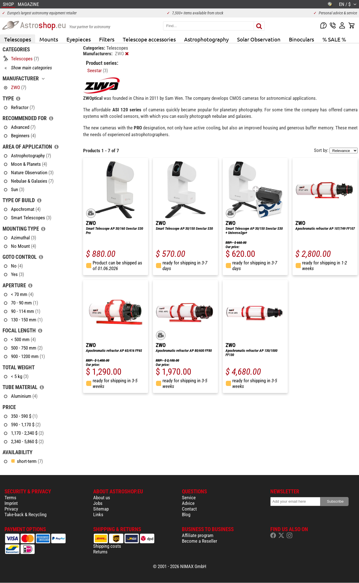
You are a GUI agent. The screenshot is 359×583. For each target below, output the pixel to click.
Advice (188, 503)
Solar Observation (258, 39)
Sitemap (101, 509)
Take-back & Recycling (25, 514)
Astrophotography (206, 39)
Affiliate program (197, 535)
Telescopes (17, 39)
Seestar (97, 70)
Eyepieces (78, 39)
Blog (186, 514)
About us (101, 497)
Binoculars (301, 39)
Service (189, 497)
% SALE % (334, 39)
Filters (106, 39)
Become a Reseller (199, 541)
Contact (189, 509)
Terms (10, 497)
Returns (100, 552)
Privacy (11, 509)
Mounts (48, 39)
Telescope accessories (149, 39)
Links (98, 514)
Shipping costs (107, 546)
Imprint (11, 503)
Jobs (97, 503)
